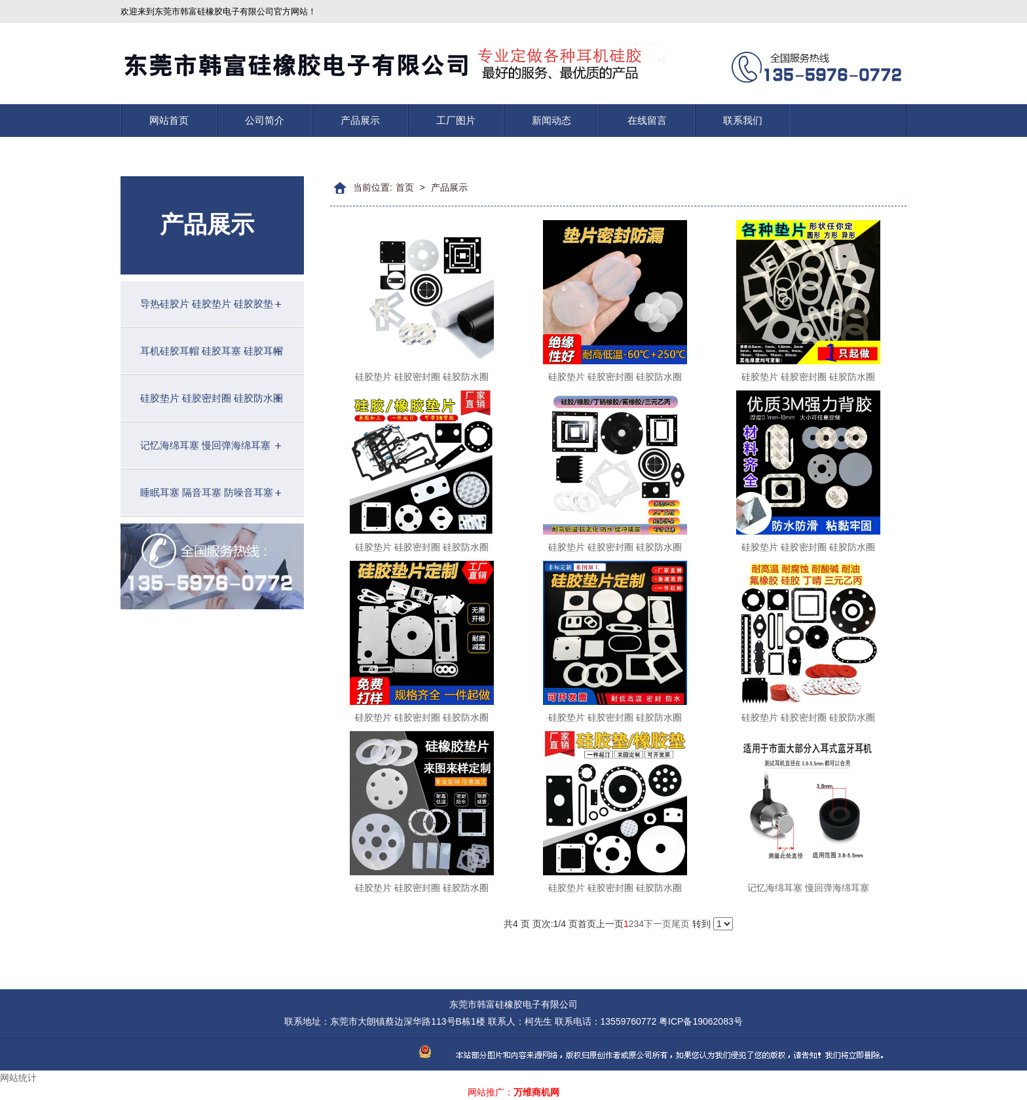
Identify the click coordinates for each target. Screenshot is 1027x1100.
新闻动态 (551, 120)
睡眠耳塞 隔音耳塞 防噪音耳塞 (206, 492)
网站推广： (491, 1092)
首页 (405, 187)
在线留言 (647, 120)
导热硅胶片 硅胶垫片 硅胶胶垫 (206, 303)
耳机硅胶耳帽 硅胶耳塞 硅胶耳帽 (211, 350)
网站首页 (169, 120)
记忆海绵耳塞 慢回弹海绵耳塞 (205, 445)
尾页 (680, 924)
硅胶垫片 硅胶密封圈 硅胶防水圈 (211, 398)
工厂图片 (456, 120)
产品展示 (360, 120)
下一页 (657, 924)
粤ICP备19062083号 (701, 1021)
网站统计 (18, 1077)
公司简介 (264, 120)
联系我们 (742, 120)
